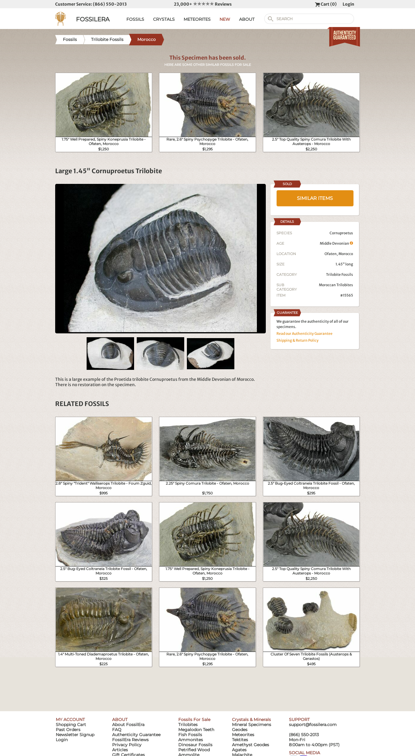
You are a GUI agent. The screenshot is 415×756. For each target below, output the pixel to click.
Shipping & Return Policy (297, 340)
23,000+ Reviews (203, 4)
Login (348, 4)
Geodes (239, 729)
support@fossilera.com (313, 724)
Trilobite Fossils (339, 274)
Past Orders (68, 729)
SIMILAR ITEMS (315, 198)
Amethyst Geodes (250, 744)
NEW (225, 19)
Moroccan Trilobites (336, 285)
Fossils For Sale (194, 719)
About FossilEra (128, 724)
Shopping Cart (71, 724)
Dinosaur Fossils (195, 744)
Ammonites (190, 739)
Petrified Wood (194, 749)
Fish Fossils (190, 734)
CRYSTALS (164, 19)
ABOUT (247, 19)
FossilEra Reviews (130, 739)
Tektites (240, 739)
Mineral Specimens (251, 724)
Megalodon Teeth (196, 729)
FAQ (116, 729)
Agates (239, 749)
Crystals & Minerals (251, 719)
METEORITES (197, 19)
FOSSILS (135, 19)
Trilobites (188, 724)
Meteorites (243, 734)
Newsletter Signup (75, 734)
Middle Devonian (336, 243)
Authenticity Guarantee (136, 734)
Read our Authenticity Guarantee (304, 333)
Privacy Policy (126, 744)
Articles (120, 749)
